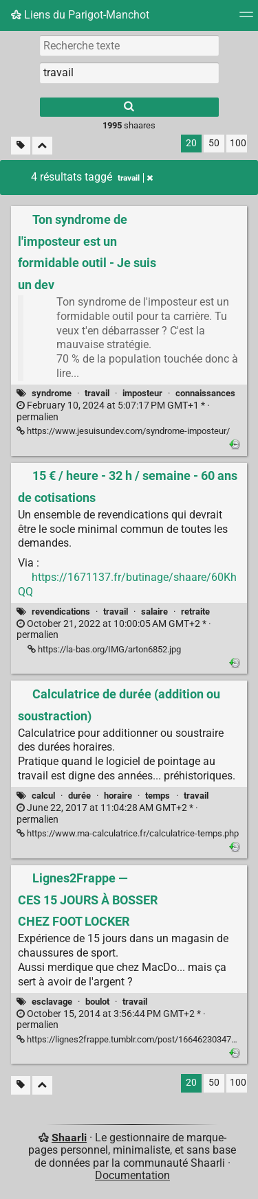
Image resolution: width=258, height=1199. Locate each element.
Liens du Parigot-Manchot (80, 14)
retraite (195, 611)
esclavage (52, 1001)
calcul (43, 795)
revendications (61, 611)
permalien (113, 411)
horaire (118, 795)
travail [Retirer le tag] (135, 178)
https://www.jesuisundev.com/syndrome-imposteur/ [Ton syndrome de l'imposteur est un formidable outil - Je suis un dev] (123, 431)
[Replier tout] (42, 146)
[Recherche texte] (129, 45)
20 (191, 143)
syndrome (52, 393)
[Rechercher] (129, 107)
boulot (97, 1001)
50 (213, 143)
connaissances (205, 393)
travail (97, 393)
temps (157, 795)
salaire (154, 611)
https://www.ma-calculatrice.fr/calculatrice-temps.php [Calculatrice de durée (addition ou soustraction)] (128, 833)
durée (79, 795)
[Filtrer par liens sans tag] (20, 146)
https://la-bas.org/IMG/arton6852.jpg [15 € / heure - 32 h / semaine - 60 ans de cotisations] (104, 649)
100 (238, 143)
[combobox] (129, 72)
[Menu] (246, 18)
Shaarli (69, 1137)
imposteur (142, 393)
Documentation (132, 1175)
